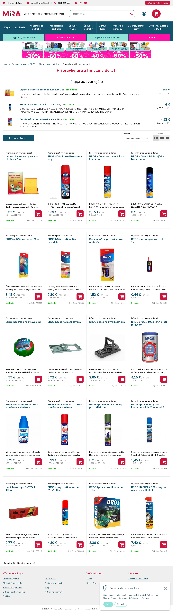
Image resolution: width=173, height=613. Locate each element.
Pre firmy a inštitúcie (54, 583)
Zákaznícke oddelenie (138, 578)
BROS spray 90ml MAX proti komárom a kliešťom (65, 406)
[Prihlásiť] (144, 14)
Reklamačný (8, 587)
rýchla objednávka (14, 3)
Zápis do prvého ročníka (107, 37)
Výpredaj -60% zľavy (24, 37)
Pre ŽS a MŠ (50, 578)
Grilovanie (149, 37)
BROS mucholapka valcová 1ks (147, 240)
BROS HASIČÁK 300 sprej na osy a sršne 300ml (148, 489)
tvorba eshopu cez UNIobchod (87, 609)
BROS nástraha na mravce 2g (23, 322)
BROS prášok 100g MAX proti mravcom (149, 323)
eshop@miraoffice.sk (40, 3)
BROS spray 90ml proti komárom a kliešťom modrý (147, 406)
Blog (47, 587)
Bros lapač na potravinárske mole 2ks (40, 119)
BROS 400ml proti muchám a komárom (106, 158)
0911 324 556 (64, 3)
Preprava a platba (11, 578)
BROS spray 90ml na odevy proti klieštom (105, 406)
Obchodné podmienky (12, 583)
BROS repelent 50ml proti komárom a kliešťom (22, 406)
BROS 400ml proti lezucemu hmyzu (65, 158)
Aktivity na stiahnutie (54, 592)
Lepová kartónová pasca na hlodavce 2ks (42, 89)
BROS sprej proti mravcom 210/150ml (63, 489)
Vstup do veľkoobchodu (157, 3)
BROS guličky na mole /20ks (22, 239)
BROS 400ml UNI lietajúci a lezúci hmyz (41, 104)
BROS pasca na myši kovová (64, 322)
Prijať (108, 604)
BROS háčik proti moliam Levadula (62, 240)
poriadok (18, 587)
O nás (89, 578)
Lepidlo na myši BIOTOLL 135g (21, 489)
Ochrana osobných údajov (14, 592)
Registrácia (91, 583)
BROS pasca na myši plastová (107, 322)
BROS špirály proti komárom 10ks (106, 489)
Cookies (6, 596)
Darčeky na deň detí (65, 37)
